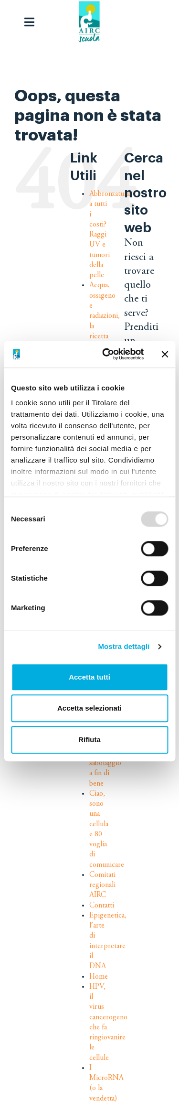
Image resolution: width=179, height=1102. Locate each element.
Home (98, 977)
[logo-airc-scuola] (89, 21)
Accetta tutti (89, 677)
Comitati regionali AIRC (102, 885)
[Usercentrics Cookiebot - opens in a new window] (107, 354)
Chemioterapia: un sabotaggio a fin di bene (112, 763)
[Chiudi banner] (164, 354)
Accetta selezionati (89, 708)
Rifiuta (89, 739)
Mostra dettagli (123, 646)
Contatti (101, 905)
